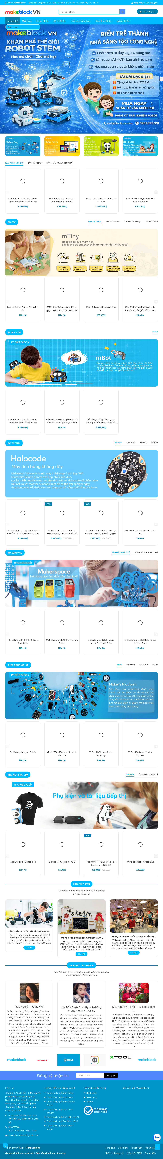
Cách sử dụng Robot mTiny (60, 1092)
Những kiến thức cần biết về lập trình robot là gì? (29, 931)
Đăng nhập (137, 2)
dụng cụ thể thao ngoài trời (19, 1152)
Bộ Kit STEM (60, 20)
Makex (12, 222)
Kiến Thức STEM (81, 883)
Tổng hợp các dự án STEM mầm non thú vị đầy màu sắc (81, 937)
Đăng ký (154, 2)
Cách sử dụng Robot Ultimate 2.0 (63, 1116)
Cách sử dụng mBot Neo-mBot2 (62, 1121)
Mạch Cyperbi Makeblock (23, 861)
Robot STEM (43, 20)
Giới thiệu (27, 20)
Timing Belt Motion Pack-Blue (140, 861)
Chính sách (91, 1092)
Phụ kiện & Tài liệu (18, 774)
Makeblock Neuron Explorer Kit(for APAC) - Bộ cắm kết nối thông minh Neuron (62, 533)
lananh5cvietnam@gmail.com (23, 1135)
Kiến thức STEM (104, 20)
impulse (61, 1152)
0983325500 (20, 2)
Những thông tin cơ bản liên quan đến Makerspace (134, 936)
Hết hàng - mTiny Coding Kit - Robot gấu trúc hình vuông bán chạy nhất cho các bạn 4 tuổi (101, 422)
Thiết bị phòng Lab (81, 20)
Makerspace (15, 552)
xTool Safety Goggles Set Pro (23, 752)
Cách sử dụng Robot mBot (60, 1097)
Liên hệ (89, 1101)
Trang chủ (12, 20)
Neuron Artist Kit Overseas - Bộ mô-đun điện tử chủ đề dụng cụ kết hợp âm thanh (101, 533)
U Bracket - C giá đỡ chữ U (62, 861)
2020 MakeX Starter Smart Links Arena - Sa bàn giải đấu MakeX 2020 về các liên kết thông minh (140, 310)
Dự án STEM (124, 20)
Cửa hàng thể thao (45, 1152)
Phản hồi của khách (81, 965)
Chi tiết (29, 947)
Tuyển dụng (91, 1097)
